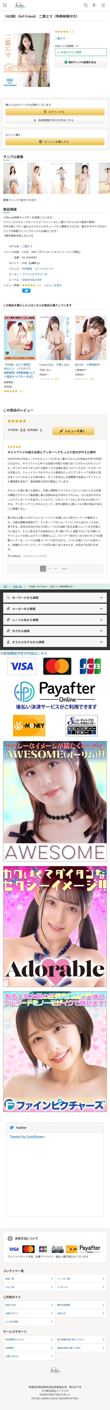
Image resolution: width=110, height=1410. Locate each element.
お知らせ (81, 1313)
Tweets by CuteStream (27, 1136)
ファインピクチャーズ (34, 274)
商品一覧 (29, 1278)
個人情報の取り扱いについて (81, 1339)
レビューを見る (53, 285)
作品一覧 (17, 586)
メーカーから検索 (54, 609)
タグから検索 (54, 631)
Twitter (18, 1127)
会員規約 (29, 1347)
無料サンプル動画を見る (80, 62)
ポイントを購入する (54, 142)
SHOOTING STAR (32, 279)
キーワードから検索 (54, 597)
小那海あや (81, 369)
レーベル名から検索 (54, 620)
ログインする (54, 112)
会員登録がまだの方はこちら (54, 120)
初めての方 (29, 1304)
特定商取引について (29, 1339)
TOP (5, 586)
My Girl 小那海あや (87, 364)
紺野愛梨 (8, 382)
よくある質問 (29, 1321)
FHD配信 (27, 268)
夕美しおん (45, 369)
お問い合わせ (29, 1356)
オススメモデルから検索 (54, 642)
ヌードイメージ (44, 268)
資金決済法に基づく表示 (81, 1347)
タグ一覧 (29, 1287)
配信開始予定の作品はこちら (25, 653)
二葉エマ (60, 38)
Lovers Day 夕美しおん (54, 364)
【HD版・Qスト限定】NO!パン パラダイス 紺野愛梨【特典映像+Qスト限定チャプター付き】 (19, 370)
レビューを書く (72, 431)
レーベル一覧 (81, 1278)
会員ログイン (29, 1313)
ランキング (81, 1287)
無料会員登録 (81, 1304)
